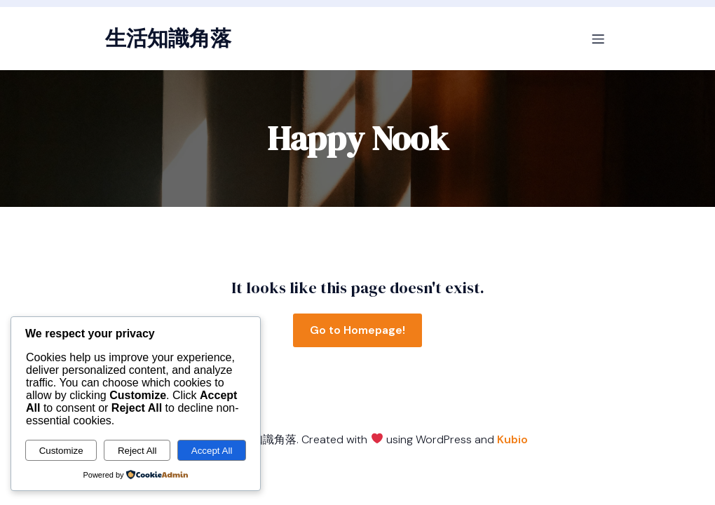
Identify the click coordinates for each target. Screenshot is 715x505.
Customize (61, 450)
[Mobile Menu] (598, 38)
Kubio (512, 439)
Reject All (137, 450)
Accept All (212, 450)
